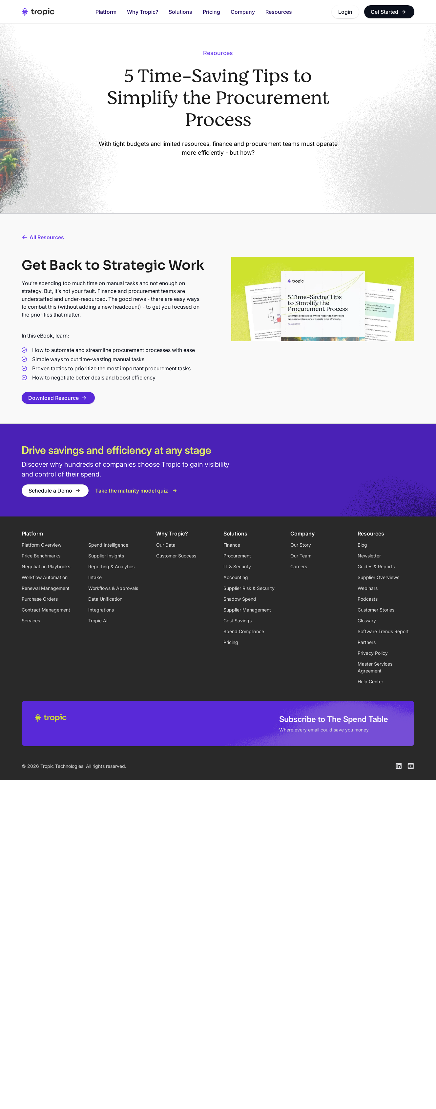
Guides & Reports (376, 566)
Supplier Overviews (378, 577)
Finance (231, 545)
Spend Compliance (243, 631)
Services (31, 620)
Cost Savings (237, 620)
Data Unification (105, 599)
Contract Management (46, 610)
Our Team (300, 555)
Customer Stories (376, 610)
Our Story (300, 545)
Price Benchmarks (41, 555)
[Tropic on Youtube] (410, 766)
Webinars (368, 588)
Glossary (367, 620)
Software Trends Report (383, 631)
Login (345, 12)
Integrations (101, 610)
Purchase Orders (40, 599)
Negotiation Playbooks (46, 566)
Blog (362, 545)
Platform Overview (41, 545)
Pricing (211, 12)
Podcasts (368, 599)
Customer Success (176, 555)
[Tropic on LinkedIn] (399, 766)
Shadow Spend (239, 599)
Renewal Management (46, 588)
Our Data (166, 545)
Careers (298, 566)
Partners (367, 642)
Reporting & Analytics (111, 566)
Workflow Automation (45, 577)
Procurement (237, 555)
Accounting (235, 577)
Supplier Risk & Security (249, 588)
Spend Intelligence (108, 545)
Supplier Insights (106, 555)
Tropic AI (98, 620)
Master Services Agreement (375, 667)
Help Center (370, 681)
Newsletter (369, 555)
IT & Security (237, 566)
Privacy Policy (373, 653)
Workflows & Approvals (113, 588)
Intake (95, 577)
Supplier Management (247, 610)
